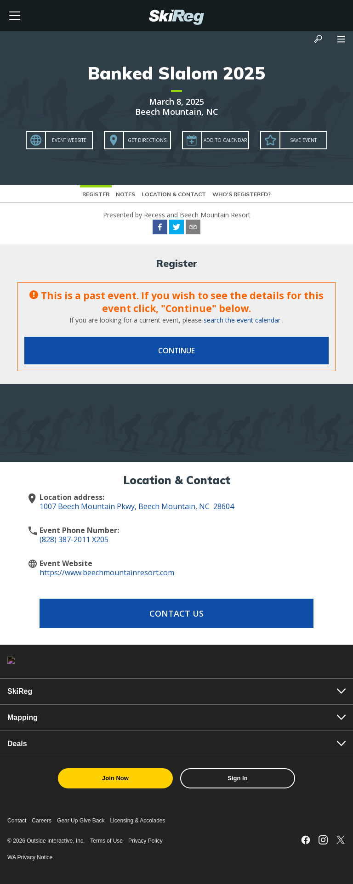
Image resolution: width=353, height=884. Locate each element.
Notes (125, 194)
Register (95, 194)
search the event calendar (242, 320)
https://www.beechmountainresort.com (107, 572)
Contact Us (176, 613)
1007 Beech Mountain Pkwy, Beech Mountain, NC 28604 (137, 506)
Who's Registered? (241, 194)
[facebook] (160, 228)
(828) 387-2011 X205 (74, 539)
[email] (193, 228)
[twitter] (176, 228)
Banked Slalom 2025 (176, 73)
